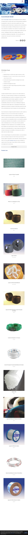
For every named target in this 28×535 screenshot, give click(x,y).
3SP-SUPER (14, 284)
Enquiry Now (14, 146)
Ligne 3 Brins (14, 255)
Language (22, 2)
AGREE (25, 532)
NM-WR (14, 501)
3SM (14, 176)
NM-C (14, 393)
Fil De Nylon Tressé (7, 17)
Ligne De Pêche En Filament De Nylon (14, 418)
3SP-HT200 (14, 257)
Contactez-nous (12, 140)
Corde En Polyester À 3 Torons (14, 337)
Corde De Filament (14, 228)
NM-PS (14, 447)
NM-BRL (14, 366)
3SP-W (14, 312)
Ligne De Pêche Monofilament (14, 282)
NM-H (14, 420)
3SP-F (14, 230)
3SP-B (14, 203)
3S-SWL (14, 339)
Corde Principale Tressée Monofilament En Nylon (14, 364)
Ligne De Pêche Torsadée (14, 174)
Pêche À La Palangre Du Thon (14, 201)
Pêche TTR (14, 391)
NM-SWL (14, 474)
